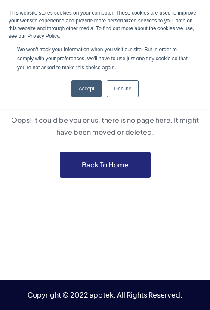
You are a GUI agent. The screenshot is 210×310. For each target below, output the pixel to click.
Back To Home (105, 164)
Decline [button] (122, 89)
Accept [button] (87, 89)
